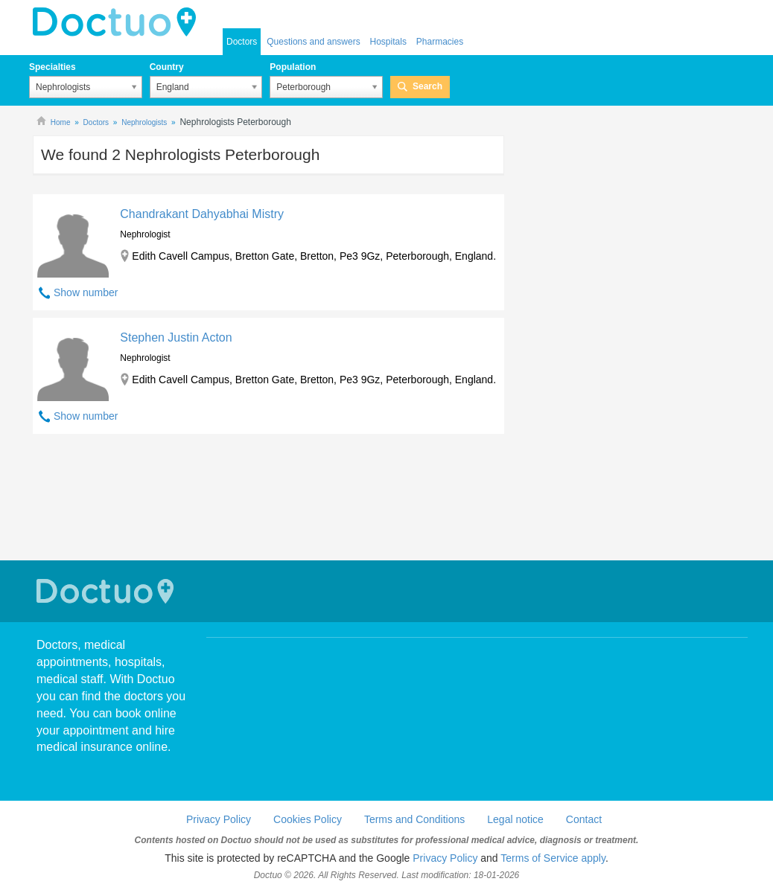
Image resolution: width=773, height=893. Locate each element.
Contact (584, 819)
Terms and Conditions (414, 819)
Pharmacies (439, 41)
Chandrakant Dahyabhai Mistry (202, 214)
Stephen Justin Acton (176, 337)
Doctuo (107, 591)
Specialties (52, 67)
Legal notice (515, 819)
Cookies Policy (307, 819)
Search (427, 86)
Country (167, 67)
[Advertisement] (268, 499)
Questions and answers (313, 41)
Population (293, 67)
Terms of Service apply (552, 858)
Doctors (241, 41)
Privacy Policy (218, 819)
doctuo (118, 22)
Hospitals (388, 41)
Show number (86, 292)
